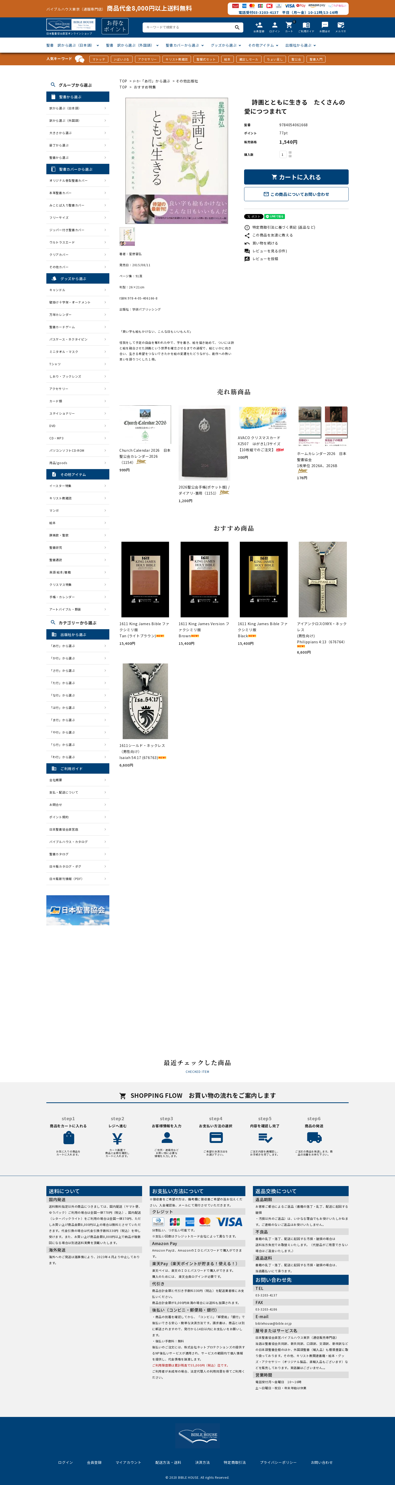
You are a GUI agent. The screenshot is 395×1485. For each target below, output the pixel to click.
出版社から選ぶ (298, 45)
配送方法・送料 (168, 1462)
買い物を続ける (261, 243)
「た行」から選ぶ (63, 683)
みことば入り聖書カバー (67, 205)
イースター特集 (60, 485)
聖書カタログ (59, 854)
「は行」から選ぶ (63, 707)
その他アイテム (261, 45)
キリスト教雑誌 (177, 59)
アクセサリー (147, 59)
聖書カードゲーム (62, 327)
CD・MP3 (56, 438)
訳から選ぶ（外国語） (65, 120)
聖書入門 (316, 59)
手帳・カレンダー (62, 597)
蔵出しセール (248, 59)
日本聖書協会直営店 (63, 829)
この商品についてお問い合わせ (296, 194)
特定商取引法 (235, 1462)
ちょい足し (275, 59)
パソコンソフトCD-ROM (66, 450)
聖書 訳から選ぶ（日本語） (70, 45)
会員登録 (94, 1462)
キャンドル (57, 290)
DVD (52, 425)
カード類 (55, 401)
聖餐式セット (206, 59)
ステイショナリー (62, 413)
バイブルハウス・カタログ (68, 841)
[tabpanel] (176, 161)
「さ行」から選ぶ (63, 670)
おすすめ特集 (145, 86)
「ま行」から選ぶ (63, 720)
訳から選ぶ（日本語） (65, 108)
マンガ (54, 510)
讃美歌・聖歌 (59, 535)
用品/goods (58, 463)
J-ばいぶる (121, 59)
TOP (123, 80)
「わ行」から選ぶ (63, 757)
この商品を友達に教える (268, 234)
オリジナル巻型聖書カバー (68, 180)
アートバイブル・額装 (65, 609)
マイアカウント (129, 1462)
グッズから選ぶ (224, 45)
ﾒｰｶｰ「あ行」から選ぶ (151, 80)
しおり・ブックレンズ (65, 376)
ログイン (65, 1462)
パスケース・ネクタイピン (68, 339)
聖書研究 (55, 547)
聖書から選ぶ (59, 157)
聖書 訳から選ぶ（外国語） (130, 45)
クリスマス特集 (60, 584)
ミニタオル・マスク (63, 351)
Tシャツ (55, 364)
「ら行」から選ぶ (63, 744)
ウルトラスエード (62, 242)
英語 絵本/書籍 (60, 572)
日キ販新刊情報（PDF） (66, 878)
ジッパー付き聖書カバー (67, 230)
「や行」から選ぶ (63, 732)
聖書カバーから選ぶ (182, 45)
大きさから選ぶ (60, 133)
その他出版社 (187, 80)
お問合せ (55, 804)
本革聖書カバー (60, 193)
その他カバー (59, 267)
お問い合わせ (322, 1462)
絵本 (227, 59)
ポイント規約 (59, 817)
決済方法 (202, 1462)
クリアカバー (59, 254)
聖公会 (296, 59)
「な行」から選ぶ (63, 695)
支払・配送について (63, 792)
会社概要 (55, 780)
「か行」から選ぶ (63, 658)
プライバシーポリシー (278, 1462)
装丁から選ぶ (59, 145)
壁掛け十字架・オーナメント (70, 302)
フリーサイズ (59, 217)
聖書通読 (55, 560)
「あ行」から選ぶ (63, 646)
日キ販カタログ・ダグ (65, 866)
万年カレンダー (60, 314)
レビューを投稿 (261, 258)
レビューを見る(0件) (265, 250)
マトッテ (98, 59)
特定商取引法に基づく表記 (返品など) (279, 227)
